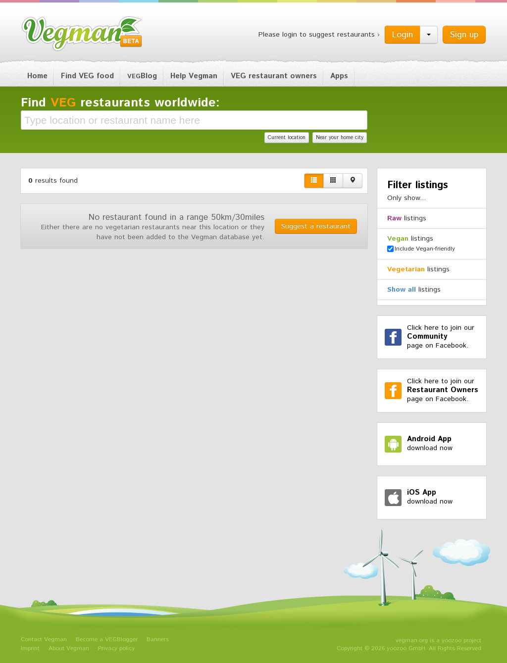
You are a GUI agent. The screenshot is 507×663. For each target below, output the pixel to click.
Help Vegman (193, 76)
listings (406, 218)
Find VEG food (87, 76)
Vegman (82, 33)
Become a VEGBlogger (107, 639)
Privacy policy (116, 648)
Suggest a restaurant (316, 226)
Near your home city (339, 138)
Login (402, 34)
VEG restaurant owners (274, 76)
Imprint (30, 648)
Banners (158, 639)
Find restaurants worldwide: (120, 103)
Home (37, 76)
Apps (339, 76)
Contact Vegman (44, 639)
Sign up (464, 34)
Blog (142, 76)
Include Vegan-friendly (421, 249)
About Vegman (69, 648)
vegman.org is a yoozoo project (438, 640)
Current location (286, 138)
